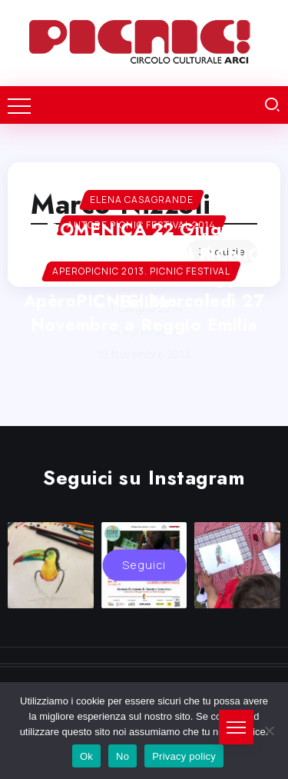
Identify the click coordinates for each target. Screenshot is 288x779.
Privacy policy (184, 756)
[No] (268, 730)
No (122, 756)
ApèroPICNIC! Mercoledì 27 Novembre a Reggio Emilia (144, 312)
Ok (86, 756)
